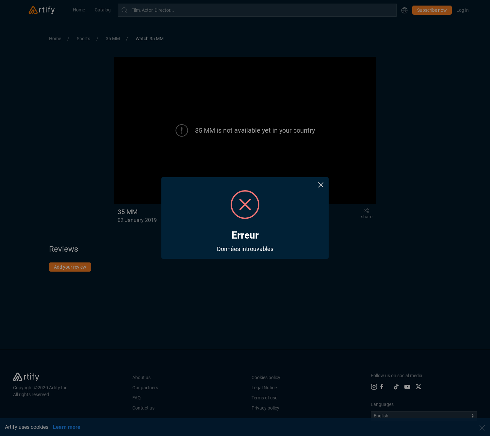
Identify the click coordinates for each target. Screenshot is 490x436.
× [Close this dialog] (321, 184)
